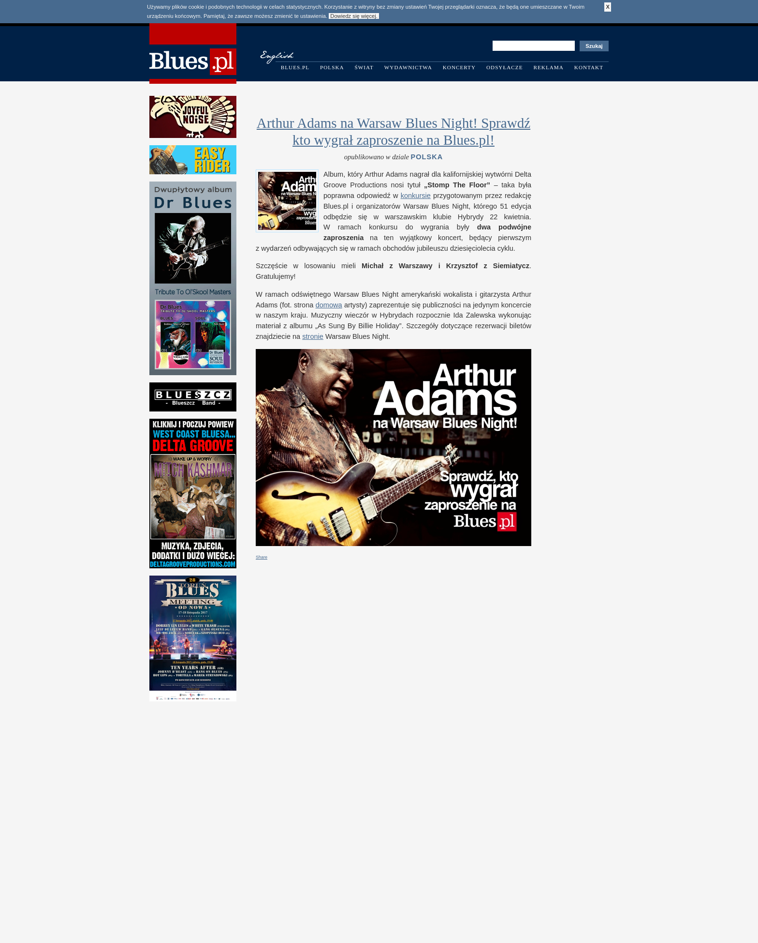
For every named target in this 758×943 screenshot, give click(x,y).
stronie (312, 336)
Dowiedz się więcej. (354, 16)
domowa (329, 305)
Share (261, 557)
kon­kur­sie (416, 195)
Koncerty (459, 67)
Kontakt (588, 67)
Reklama (549, 67)
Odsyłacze (504, 67)
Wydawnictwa (408, 67)
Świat (364, 67)
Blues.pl (295, 67)
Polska (332, 67)
